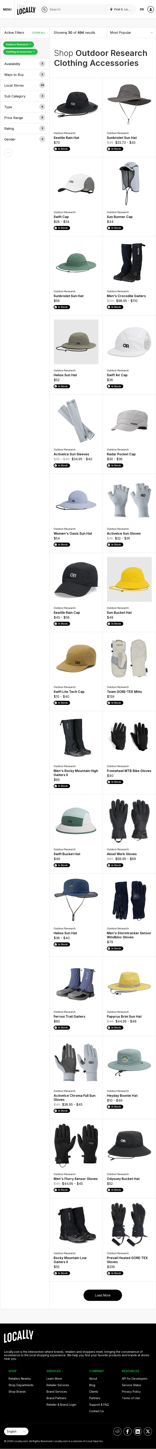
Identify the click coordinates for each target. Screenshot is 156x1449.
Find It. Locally (122, 9)
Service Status (131, 1385)
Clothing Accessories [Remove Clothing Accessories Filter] (20, 51)
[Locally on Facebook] (128, 1431)
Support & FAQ (99, 1404)
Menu (7, 9)
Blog (92, 1385)
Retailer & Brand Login (61, 1404)
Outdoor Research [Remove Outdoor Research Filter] (18, 44)
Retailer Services (58, 1385)
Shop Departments (21, 1385)
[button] (24, 64)
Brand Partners (56, 1398)
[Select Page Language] (16, 1431)
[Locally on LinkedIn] (138, 1431)
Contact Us (96, 1411)
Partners (94, 1398)
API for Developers (134, 1378)
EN (142, 9)
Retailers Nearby (20, 1378)
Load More (102, 1295)
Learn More (54, 1378)
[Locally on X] (148, 1431)
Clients (93, 1391)
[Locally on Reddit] (117, 1431)
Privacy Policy (131, 1391)
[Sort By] (131, 32)
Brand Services (57, 1391)
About (93, 1378)
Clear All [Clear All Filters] (38, 32)
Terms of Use (131, 1398)
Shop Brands (17, 1391)
